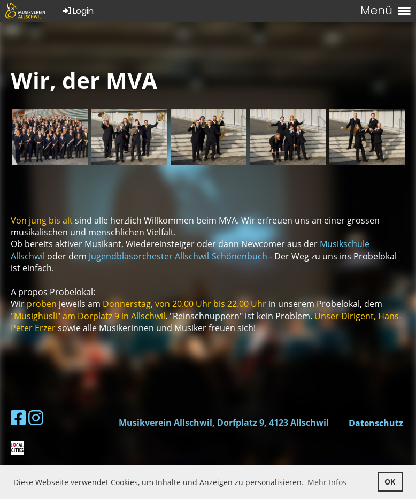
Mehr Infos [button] (326, 482)
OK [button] (389, 482)
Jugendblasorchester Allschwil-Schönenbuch (178, 256)
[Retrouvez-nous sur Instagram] (35, 417)
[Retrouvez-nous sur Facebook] (18, 417)
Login (77, 11)
